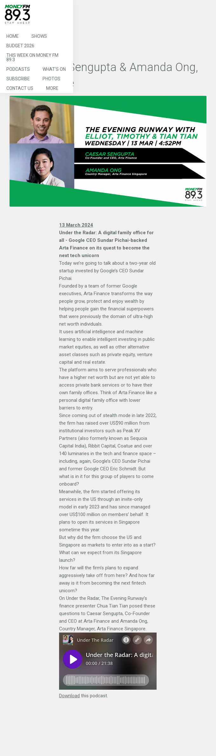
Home (12, 36)
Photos (51, 78)
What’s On (54, 69)
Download (69, 696)
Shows (39, 36)
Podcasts (18, 69)
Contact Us (19, 88)
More (52, 88)
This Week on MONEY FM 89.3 (32, 57)
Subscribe (18, 78)
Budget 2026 (20, 45)
